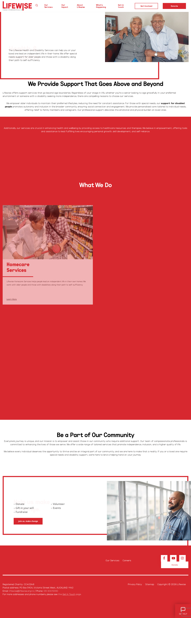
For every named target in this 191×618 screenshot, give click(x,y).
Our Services (112, 560)
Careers (127, 560)
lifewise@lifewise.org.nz (21, 590)
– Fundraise (21, 512)
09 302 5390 (51, 590)
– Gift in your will (24, 508)
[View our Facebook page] (164, 558)
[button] (28, 521)
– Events (56, 508)
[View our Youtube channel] (173, 558)
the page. (69, 594)
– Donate (19, 504)
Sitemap (149, 584)
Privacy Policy (135, 584)
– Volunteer (58, 504)
